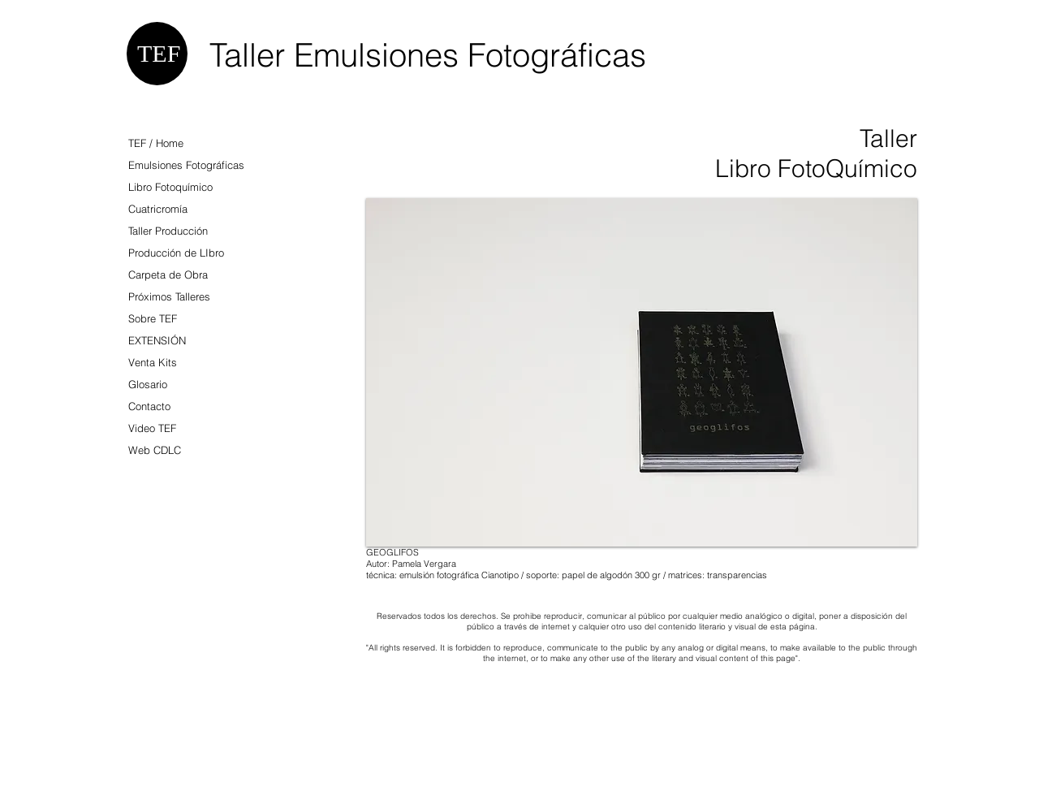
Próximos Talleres (169, 296)
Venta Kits (152, 362)
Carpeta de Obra (168, 274)
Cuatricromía (158, 208)
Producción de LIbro (176, 252)
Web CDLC (154, 449)
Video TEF (152, 427)
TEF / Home (155, 142)
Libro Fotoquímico (170, 186)
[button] (641, 372)
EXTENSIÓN (157, 340)
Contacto (149, 406)
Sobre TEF (152, 318)
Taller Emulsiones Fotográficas (427, 55)
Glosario (147, 384)
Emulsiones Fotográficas (186, 164)
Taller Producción (168, 230)
